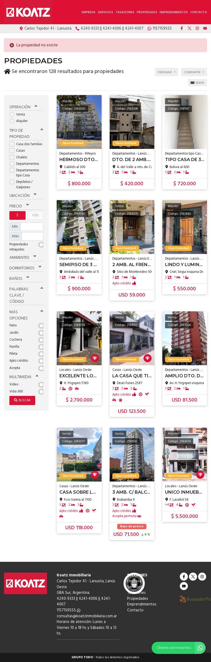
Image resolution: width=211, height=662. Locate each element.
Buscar (22, 399)
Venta (18, 113)
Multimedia (23, 376)
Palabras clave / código (26, 294)
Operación (23, 106)
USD (35, 214)
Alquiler (20, 120)
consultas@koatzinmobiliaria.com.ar (87, 616)
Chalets (20, 156)
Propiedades (147, 12)
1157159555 (68, 610)
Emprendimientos (174, 12)
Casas (18, 149)
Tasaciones (125, 12)
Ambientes (22, 256)
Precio (19, 205)
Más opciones (26, 314)
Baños (19, 277)
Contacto (198, 12)
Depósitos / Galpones (21, 184)
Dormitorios (25, 267)
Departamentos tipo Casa (24, 172)
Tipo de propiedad (26, 132)
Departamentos (25, 162)
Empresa (88, 12)
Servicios (105, 12)
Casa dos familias (26, 143)
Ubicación (23, 194)
